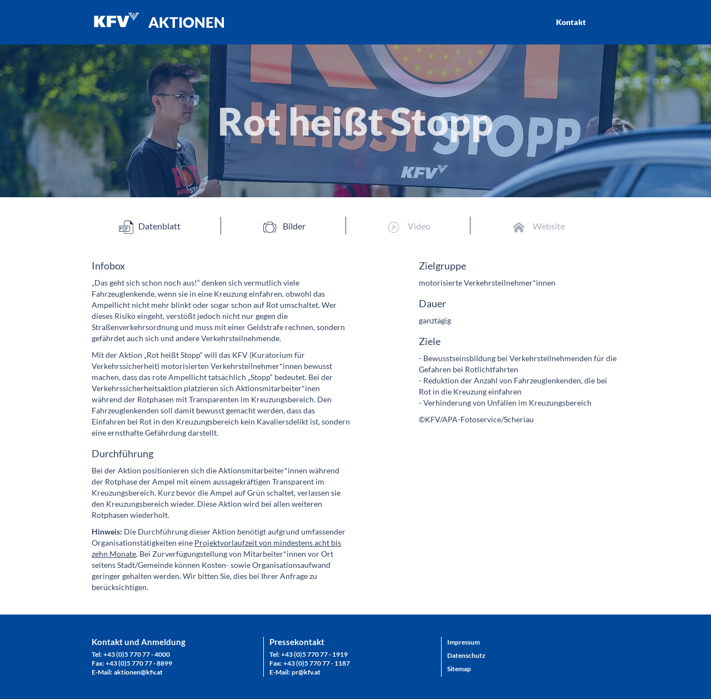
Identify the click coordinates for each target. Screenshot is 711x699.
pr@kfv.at (306, 672)
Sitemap (459, 669)
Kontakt (571, 22)
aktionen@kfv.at (138, 672)
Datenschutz (466, 655)
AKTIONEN (186, 22)
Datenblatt (150, 226)
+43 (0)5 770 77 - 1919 (314, 654)
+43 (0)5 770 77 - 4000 (136, 654)
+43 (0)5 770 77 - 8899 (139, 663)
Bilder (284, 226)
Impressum (463, 642)
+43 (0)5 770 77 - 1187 (316, 663)
